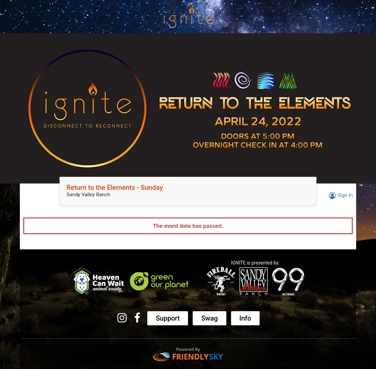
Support (168, 318)
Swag (209, 318)
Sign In (340, 195)
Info (245, 318)
